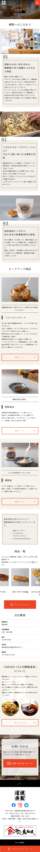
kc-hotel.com (18, 533)
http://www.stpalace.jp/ (22, 538)
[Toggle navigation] (37, 3)
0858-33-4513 (14, 813)
